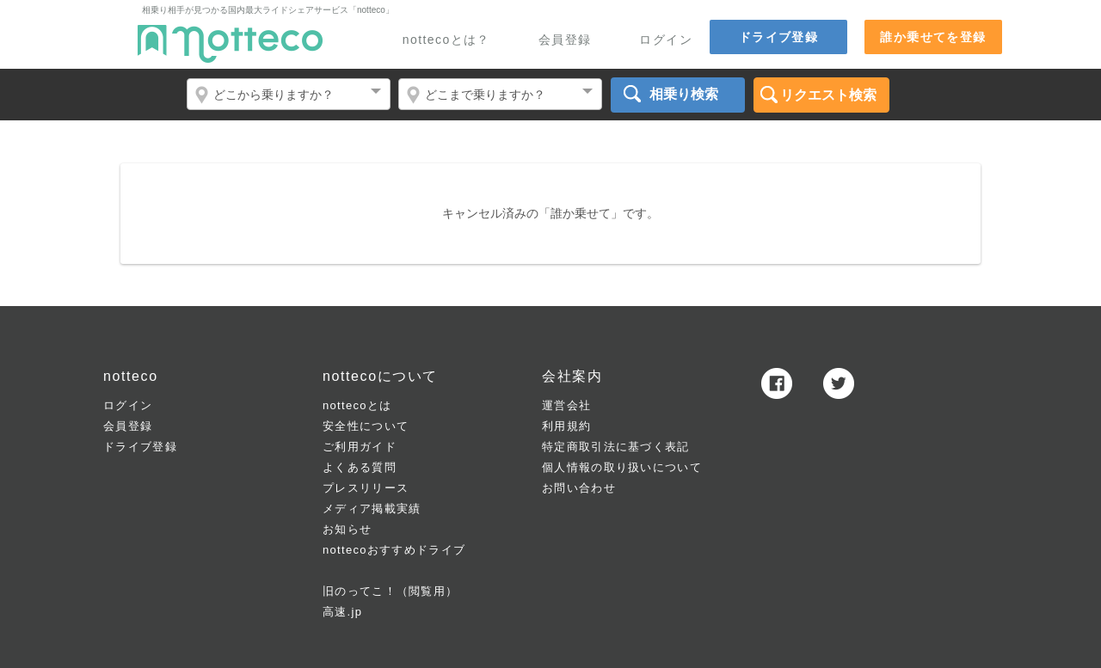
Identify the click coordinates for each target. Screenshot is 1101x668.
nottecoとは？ (446, 40)
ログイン (665, 40)
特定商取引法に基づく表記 (616, 446)
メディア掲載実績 (372, 508)
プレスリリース (366, 487)
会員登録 (565, 40)
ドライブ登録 (778, 37)
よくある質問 (360, 467)
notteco (230, 44)
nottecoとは (357, 405)
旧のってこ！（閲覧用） (390, 591)
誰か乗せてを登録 (933, 37)
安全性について (366, 426)
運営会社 (566, 405)
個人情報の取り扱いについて (622, 467)
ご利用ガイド (360, 446)
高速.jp (342, 611)
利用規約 (566, 426)
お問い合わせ (579, 487)
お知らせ (347, 529)
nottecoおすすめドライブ (394, 549)
